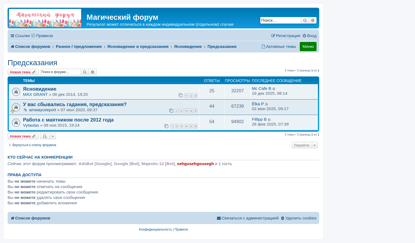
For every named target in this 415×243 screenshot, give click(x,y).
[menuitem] (309, 35)
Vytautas (31, 125)
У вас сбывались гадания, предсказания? (75, 104)
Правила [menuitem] (44, 35)
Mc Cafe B (261, 88)
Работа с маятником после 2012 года (68, 120)
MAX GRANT (35, 94)
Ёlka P (258, 103)
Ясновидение (39, 89)
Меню (308, 46)
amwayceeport (42, 109)
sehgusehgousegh (195, 163)
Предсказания (32, 62)
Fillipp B (259, 119)
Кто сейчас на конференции (40, 157)
